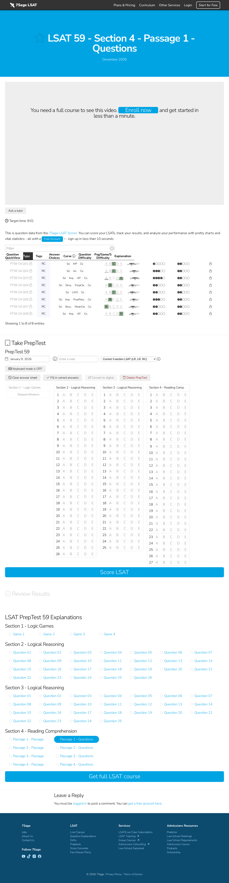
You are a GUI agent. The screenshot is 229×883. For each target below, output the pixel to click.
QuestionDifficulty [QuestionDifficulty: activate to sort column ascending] (156, 256)
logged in (80, 803)
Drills (73, 840)
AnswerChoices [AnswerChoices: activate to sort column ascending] (111, 256)
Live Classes (77, 832)
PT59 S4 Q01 (21, 264)
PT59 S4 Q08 (21, 314)
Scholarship (173, 852)
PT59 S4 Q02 (21, 271)
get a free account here (144, 803)
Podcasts (172, 848)
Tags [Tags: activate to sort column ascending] (73, 256)
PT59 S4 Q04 (21, 285)
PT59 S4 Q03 (21, 278)
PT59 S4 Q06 (21, 299)
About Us (27, 836)
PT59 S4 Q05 (21, 292)
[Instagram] (34, 856)
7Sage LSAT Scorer (63, 233)
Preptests (75, 844)
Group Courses (129, 840)
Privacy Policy (114, 874)
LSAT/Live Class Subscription (135, 832)
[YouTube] (23, 856)
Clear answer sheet (22, 378)
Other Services (169, 5)
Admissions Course (178, 844)
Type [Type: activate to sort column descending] (42, 256)
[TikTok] (29, 856)
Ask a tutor (15, 211)
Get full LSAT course (114, 776)
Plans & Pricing (124, 5)
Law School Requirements (182, 840)
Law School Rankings (179, 836)
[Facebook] (39, 856)
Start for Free (208, 5)
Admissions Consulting (134, 844)
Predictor (172, 832)
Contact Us (28, 840)
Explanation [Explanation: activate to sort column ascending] (208, 256)
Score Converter (79, 848)
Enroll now (138, 110)
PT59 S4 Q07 (21, 307)
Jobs (24, 832)
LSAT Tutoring (129, 836)
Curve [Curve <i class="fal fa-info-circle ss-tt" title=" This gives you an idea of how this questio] (139, 257)
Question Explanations (83, 836)
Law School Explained (131, 848)
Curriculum (147, 5)
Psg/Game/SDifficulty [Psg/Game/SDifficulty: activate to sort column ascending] (181, 256)
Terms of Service (133, 874)
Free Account (52, 239)
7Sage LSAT (23, 5)
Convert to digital (101, 378)
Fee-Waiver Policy (80, 852)
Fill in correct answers (62, 378)
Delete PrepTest (135, 378)
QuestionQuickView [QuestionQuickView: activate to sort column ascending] (19, 256)
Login (188, 5)
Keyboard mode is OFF (25, 369)
